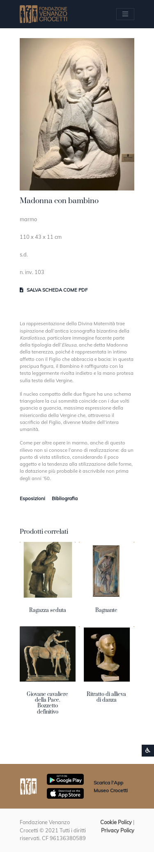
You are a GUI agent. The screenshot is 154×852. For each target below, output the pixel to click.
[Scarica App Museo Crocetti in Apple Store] (65, 792)
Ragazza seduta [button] (47, 610)
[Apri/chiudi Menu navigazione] (125, 14)
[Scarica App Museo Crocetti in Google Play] (65, 778)
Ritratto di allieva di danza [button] (106, 697)
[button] (77, 114)
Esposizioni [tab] (32, 498)
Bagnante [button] (106, 610)
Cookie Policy (116, 822)
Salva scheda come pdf (53, 290)
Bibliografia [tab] (65, 498)
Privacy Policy (117, 830)
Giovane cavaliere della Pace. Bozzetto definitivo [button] (47, 703)
